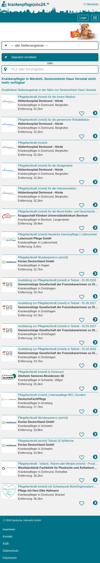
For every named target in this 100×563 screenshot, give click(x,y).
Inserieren (9, 529)
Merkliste (90, 4)
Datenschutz (10, 550)
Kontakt (7, 536)
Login (83, 17)
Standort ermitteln (24, 57)
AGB (6, 543)
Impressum (10, 557)
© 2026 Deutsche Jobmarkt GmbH (22, 520)
